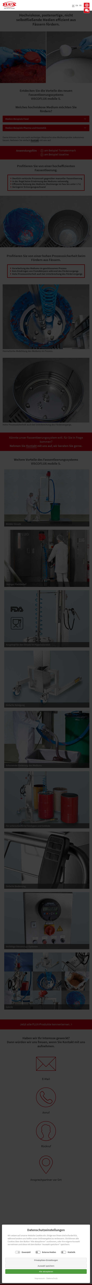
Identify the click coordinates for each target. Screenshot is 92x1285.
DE (73, 5)
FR (80, 5)
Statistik (71, 1252)
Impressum (40, 1278)
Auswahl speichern (46, 1266)
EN (77, 5)
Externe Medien (49, 1252)
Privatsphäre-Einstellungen (46, 1260)
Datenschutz (52, 1278)
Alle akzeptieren (46, 1271)
